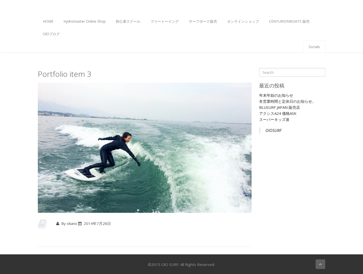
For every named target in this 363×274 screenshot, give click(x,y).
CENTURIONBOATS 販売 (289, 21)
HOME (48, 21)
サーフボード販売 (203, 21)
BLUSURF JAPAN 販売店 (279, 107)
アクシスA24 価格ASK (277, 113)
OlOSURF (273, 130)
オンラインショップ (243, 21)
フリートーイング (164, 21)
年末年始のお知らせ (276, 95)
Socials (314, 46)
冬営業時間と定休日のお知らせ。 (287, 101)
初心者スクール (128, 21)
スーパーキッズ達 (274, 119)
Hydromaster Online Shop (85, 21)
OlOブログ (51, 33)
